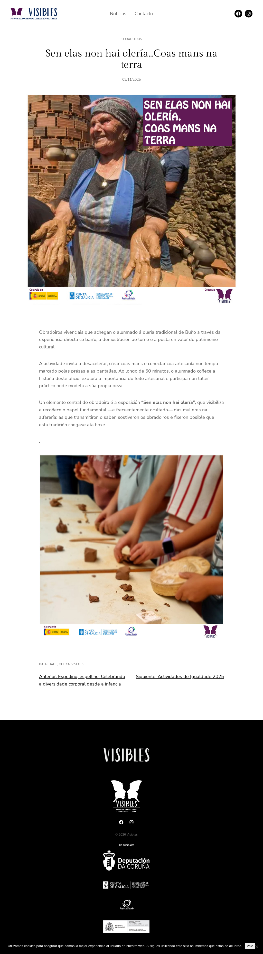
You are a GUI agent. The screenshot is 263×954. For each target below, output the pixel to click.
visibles (77, 664)
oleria (64, 664)
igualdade (48, 664)
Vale (250, 946)
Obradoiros (131, 39)
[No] (256, 946)
